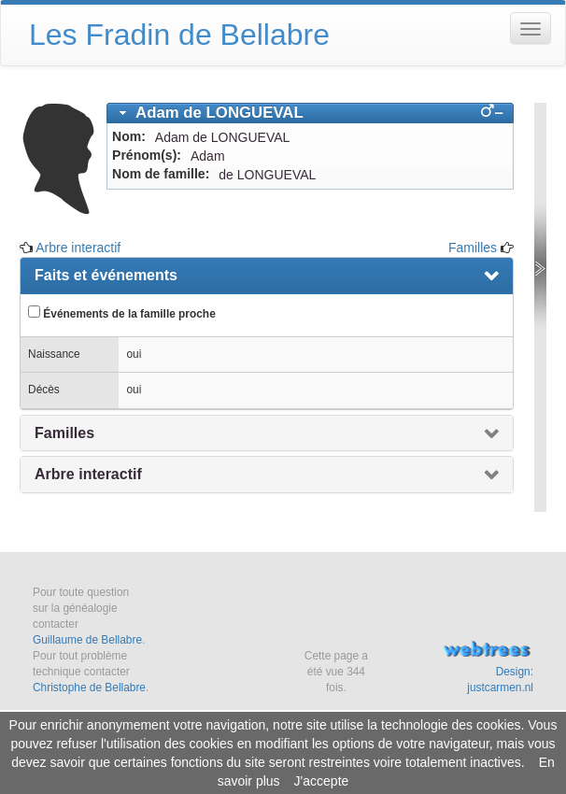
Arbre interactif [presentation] (88, 474)
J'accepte (321, 780)
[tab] (310, 113)
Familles (472, 247)
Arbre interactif (77, 247)
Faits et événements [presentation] (106, 275)
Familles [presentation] (64, 433)
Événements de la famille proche (122, 312)
